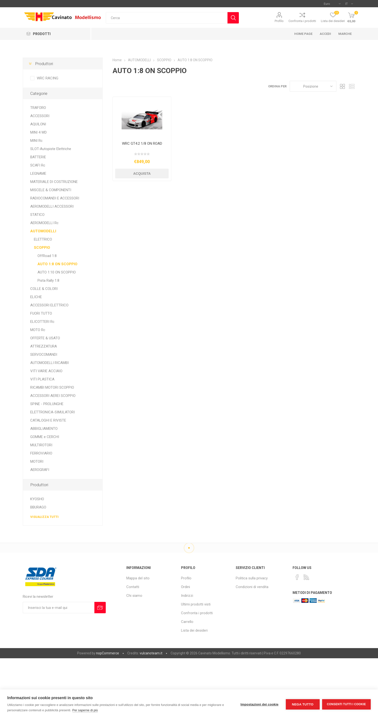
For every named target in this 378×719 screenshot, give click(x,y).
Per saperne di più (85, 710)
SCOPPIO (42, 247)
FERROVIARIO (41, 453)
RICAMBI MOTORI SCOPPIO (52, 387)
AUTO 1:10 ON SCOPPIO (57, 272)
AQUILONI (38, 124)
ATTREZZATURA (43, 346)
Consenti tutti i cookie (346, 704)
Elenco (351, 86)
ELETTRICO (43, 239)
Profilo (279, 21)
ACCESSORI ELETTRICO (49, 305)
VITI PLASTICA (42, 379)
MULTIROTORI (41, 445)
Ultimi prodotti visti (196, 604)
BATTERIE (38, 157)
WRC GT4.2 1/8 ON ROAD (142, 143)
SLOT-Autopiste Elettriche (50, 149)
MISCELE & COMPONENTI (50, 190)
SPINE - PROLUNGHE (46, 404)
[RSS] (306, 577)
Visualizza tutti (44, 517)
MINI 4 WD (38, 132)
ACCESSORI (39, 116)
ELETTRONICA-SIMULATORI (52, 412)
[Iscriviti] (59, 607)
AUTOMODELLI (43, 231)
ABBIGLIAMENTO (44, 428)
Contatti (132, 587)
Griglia (342, 86)
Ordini (185, 587)
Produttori (44, 63)
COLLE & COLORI (44, 289)
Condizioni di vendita (252, 587)
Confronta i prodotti (302, 21)
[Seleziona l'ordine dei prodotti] (313, 86)
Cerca (233, 17)
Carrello (187, 622)
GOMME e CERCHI (44, 437)
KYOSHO (37, 499)
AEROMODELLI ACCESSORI (52, 206)
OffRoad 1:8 (47, 256)
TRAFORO (38, 108)
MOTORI (36, 461)
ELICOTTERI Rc (42, 321)
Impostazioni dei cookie (260, 704)
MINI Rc (36, 140)
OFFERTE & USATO (45, 338)
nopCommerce (107, 653)
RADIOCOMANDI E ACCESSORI (54, 198)
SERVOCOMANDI (43, 354)
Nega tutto (302, 704)
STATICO (37, 214)
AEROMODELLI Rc (44, 223)
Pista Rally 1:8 (48, 280)
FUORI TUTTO (41, 313)
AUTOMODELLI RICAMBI (49, 363)
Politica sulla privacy (252, 578)
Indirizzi (187, 595)
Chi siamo (134, 595)
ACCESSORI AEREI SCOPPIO (53, 396)
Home (117, 60)
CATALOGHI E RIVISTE (48, 420)
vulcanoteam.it (151, 653)
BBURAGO (38, 507)
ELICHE (36, 297)
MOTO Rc (37, 330)
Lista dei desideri (194, 630)
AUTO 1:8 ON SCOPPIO (57, 264)
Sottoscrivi (100, 607)
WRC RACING (47, 78)
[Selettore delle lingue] (349, 3)
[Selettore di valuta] (332, 3)
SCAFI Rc (37, 165)
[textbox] (166, 17)
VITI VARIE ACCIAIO (46, 371)
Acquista (142, 173)
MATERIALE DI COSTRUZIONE (54, 182)
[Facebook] (297, 577)
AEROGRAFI (39, 470)
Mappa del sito (138, 578)
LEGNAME (38, 173)
